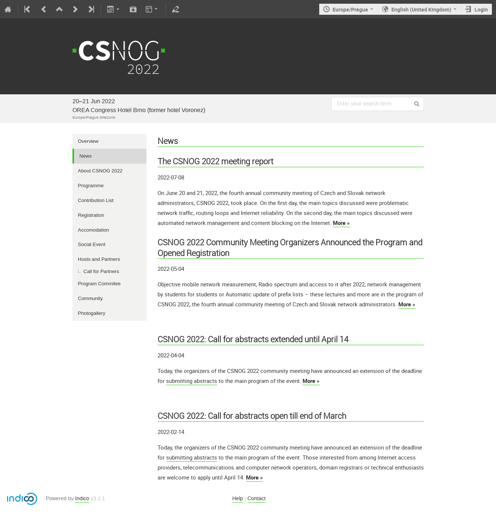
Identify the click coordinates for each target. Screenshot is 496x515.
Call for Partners (101, 271)
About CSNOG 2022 (100, 171)
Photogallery (91, 313)
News (86, 156)
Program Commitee (99, 283)
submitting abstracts (191, 380)
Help (237, 498)
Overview (88, 141)
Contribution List (96, 200)
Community (90, 298)
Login (481, 9)
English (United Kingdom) (421, 9)
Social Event (91, 244)
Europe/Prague (350, 9)
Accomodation (93, 230)
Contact (256, 498)
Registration (91, 215)
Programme (91, 185)
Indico (82, 498)
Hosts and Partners (99, 259)
